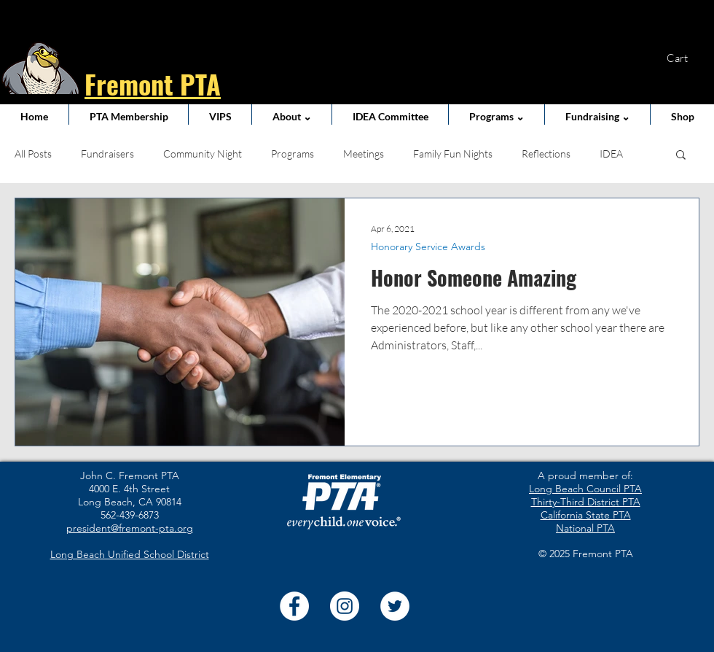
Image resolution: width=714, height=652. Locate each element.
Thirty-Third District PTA (585, 501)
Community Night (202, 153)
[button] (686, 59)
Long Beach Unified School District (129, 554)
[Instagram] (344, 606)
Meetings (363, 153)
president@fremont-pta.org (129, 528)
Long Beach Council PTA (585, 488)
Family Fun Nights (453, 153)
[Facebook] (294, 606)
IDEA (611, 153)
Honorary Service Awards (428, 247)
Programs (292, 153)
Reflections (546, 153)
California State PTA (586, 514)
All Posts (33, 153)
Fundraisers (107, 153)
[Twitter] (394, 606)
